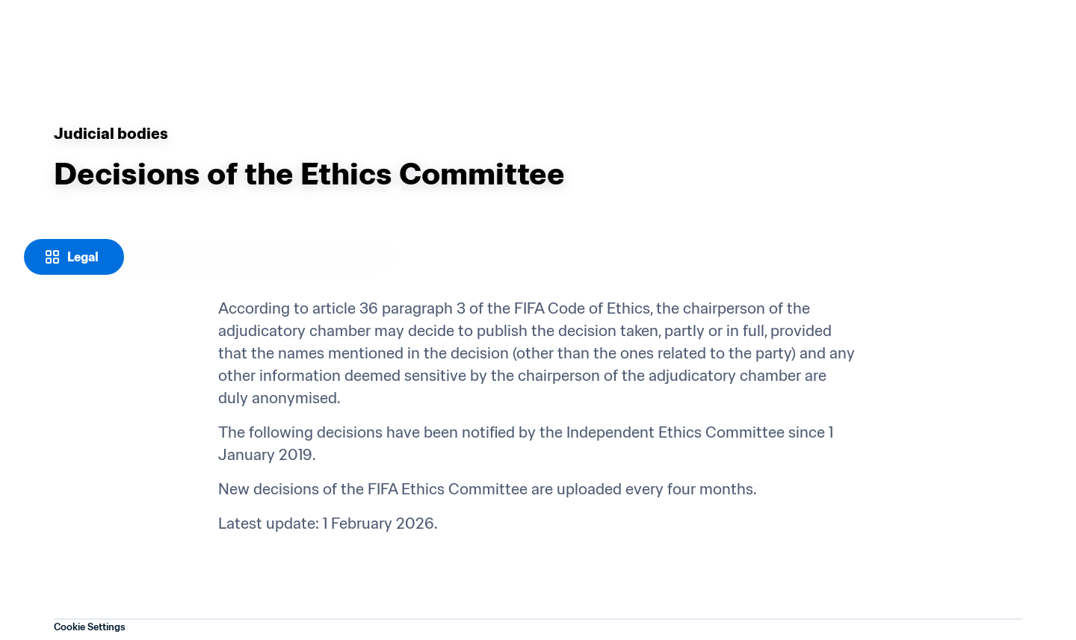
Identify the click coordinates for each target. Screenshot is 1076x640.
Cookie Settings (90, 627)
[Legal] (74, 257)
